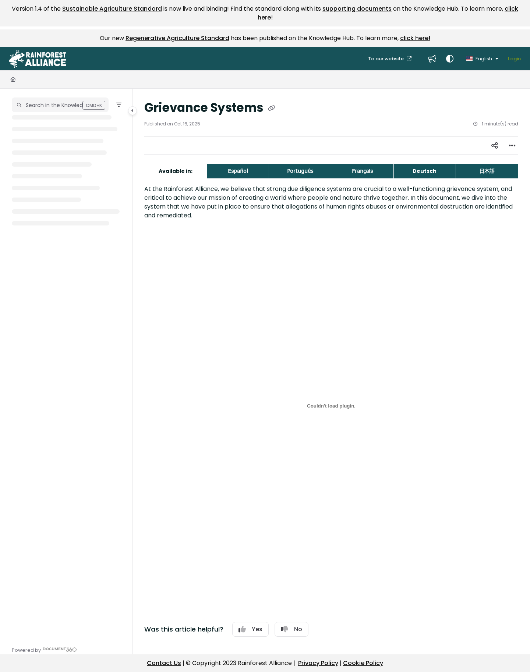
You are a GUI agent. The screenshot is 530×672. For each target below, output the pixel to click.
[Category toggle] (132, 110)
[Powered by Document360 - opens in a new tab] (44, 649)
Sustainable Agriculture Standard (112, 8)
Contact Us (164, 663)
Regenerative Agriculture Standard (177, 38)
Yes (250, 629)
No (291, 629)
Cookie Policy (363, 663)
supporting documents (357, 8)
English (479, 58)
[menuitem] (432, 59)
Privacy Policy (318, 663)
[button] (37, 59)
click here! (415, 38)
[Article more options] (512, 146)
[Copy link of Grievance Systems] (272, 108)
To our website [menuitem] (386, 58)
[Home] (13, 79)
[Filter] (118, 104)
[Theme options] (450, 59)
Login (514, 58)
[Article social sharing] (495, 146)
